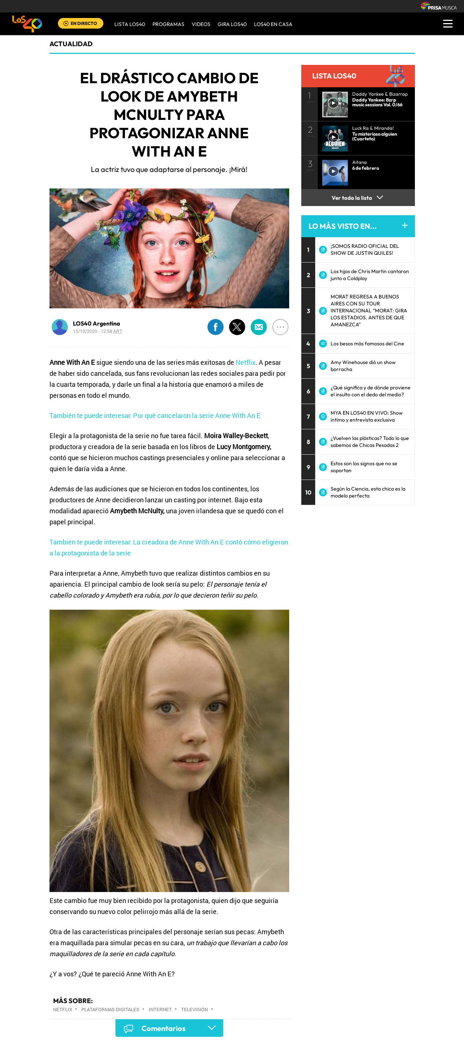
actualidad (71, 44)
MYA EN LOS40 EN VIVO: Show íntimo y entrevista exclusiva (367, 416)
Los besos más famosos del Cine (367, 343)
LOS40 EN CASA (273, 24)
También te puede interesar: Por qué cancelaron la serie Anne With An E (155, 415)
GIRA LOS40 (232, 24)
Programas (168, 24)
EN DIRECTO (84, 23)
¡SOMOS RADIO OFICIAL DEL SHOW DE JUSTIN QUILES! (365, 249)
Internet (160, 1009)
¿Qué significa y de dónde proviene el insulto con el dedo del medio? (370, 391)
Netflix (245, 362)
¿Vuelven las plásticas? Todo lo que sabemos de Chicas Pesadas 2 (370, 441)
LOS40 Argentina (96, 323)
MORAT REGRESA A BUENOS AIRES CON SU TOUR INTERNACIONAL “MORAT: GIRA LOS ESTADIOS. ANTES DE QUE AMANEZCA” (369, 310)
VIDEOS (201, 24)
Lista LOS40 (129, 24)
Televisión (194, 1009)
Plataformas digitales (110, 1009)
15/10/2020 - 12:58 (97, 331)
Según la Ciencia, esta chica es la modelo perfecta (368, 492)
